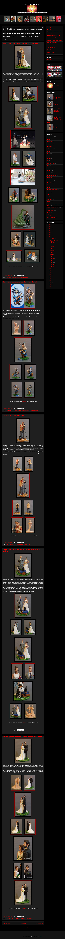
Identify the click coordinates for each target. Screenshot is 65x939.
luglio (51, 254)
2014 (50, 278)
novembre (52, 246)
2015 (50, 276)
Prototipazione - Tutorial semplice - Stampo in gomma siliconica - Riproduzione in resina (54, 119)
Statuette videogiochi (52, 42)
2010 (50, 286)
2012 (50, 282)
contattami (18, 39)
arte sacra (49, 141)
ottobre (52, 248)
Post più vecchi (39, 923)
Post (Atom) (25, 927)
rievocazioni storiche (52, 189)
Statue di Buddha (51, 52)
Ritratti (16, 277)
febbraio (52, 264)
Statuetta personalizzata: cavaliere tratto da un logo (21, 282)
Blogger (40, 936)
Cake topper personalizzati (53, 35)
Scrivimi (49, 59)
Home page (23, 923)
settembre (52, 250)
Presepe (49, 184)
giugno (52, 256)
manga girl (49, 177)
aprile (51, 260)
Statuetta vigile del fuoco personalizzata (57, 110)
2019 (50, 268)
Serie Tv (49, 201)
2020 (50, 236)
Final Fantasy (50, 168)
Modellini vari (50, 49)
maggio (52, 258)
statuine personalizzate (27, 410)
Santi (48, 194)
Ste (56, 83)
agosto (52, 252)
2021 (50, 234)
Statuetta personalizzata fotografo (15, 415)
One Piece (49, 182)
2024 (50, 228)
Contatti (49, 29)
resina (48, 187)
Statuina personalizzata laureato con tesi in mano (57, 96)
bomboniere (50, 144)
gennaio (52, 266)
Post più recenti (7, 923)
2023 (50, 230)
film (48, 160)
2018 (50, 270)
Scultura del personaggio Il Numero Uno (57, 103)
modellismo (50, 180)
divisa (13, 277)
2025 (50, 226)
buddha (49, 146)
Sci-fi (48, 196)
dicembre (52, 238)
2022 (50, 232)
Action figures (9, 410)
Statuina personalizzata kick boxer (57, 126)
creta (48, 151)
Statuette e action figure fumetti (54, 40)
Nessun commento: (8, 275)
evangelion (49, 156)
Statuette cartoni (51, 47)
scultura (20, 277)
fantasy (19, 410)
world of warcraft (51, 217)
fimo (48, 165)
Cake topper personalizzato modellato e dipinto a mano (22, 736)
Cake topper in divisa (52, 45)
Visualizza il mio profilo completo (57, 86)
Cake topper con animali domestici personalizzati (20, 43)
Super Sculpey (25, 277)
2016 (50, 274)
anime (48, 139)
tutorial (48, 212)
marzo (51, 262)
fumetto (49, 170)
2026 (50, 224)
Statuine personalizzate (52, 37)
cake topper (9, 277)
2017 (50, 272)
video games (50, 214)
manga (49, 172)
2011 (50, 284)
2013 (50, 280)
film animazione (51, 163)
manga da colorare (51, 175)
